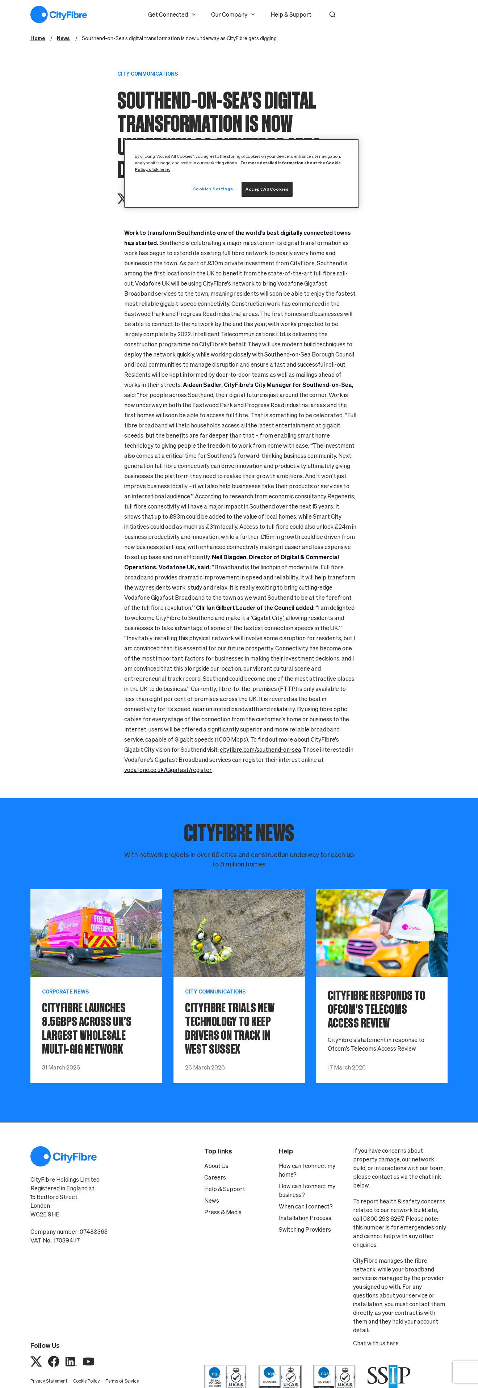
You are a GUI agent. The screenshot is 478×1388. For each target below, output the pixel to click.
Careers (215, 1177)
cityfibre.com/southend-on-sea (260, 749)
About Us (216, 1166)
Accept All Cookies (267, 189)
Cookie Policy (86, 1381)
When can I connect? (306, 1206)
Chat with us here (376, 1343)
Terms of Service (122, 1381)
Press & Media (223, 1212)
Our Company (233, 14)
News (211, 1200)
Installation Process (305, 1218)
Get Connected (172, 14)
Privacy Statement (48, 1381)
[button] (332, 14)
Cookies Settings (213, 188)
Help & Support (291, 14)
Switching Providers (305, 1229)
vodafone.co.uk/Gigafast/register (168, 770)
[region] (241, 173)
